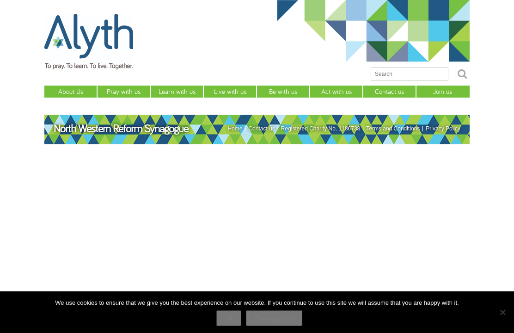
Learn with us (177, 91)
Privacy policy (274, 318)
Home (234, 128)
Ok (229, 318)
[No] (502, 312)
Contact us (389, 91)
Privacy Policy (443, 128)
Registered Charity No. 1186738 (320, 128)
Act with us (336, 91)
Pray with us (124, 91)
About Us (70, 91)
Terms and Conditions (393, 128)
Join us (442, 91)
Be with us (283, 91)
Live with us (230, 91)
